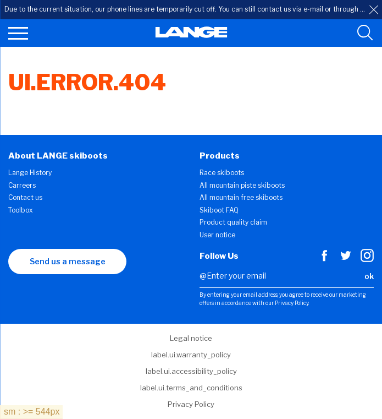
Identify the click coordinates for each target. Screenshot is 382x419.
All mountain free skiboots (241, 197)
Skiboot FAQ (219, 210)
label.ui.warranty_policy (191, 354)
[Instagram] (367, 259)
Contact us (25, 197)
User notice (217, 235)
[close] (373, 10)
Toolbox (20, 210)
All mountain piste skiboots (242, 185)
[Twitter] (345, 259)
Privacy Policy (191, 404)
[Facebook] (324, 259)
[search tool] (365, 33)
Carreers (22, 185)
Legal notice (191, 338)
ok (369, 276)
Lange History (30, 172)
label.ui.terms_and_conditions (191, 387)
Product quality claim (233, 222)
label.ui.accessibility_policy (191, 371)
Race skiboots (222, 172)
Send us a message (68, 261)
